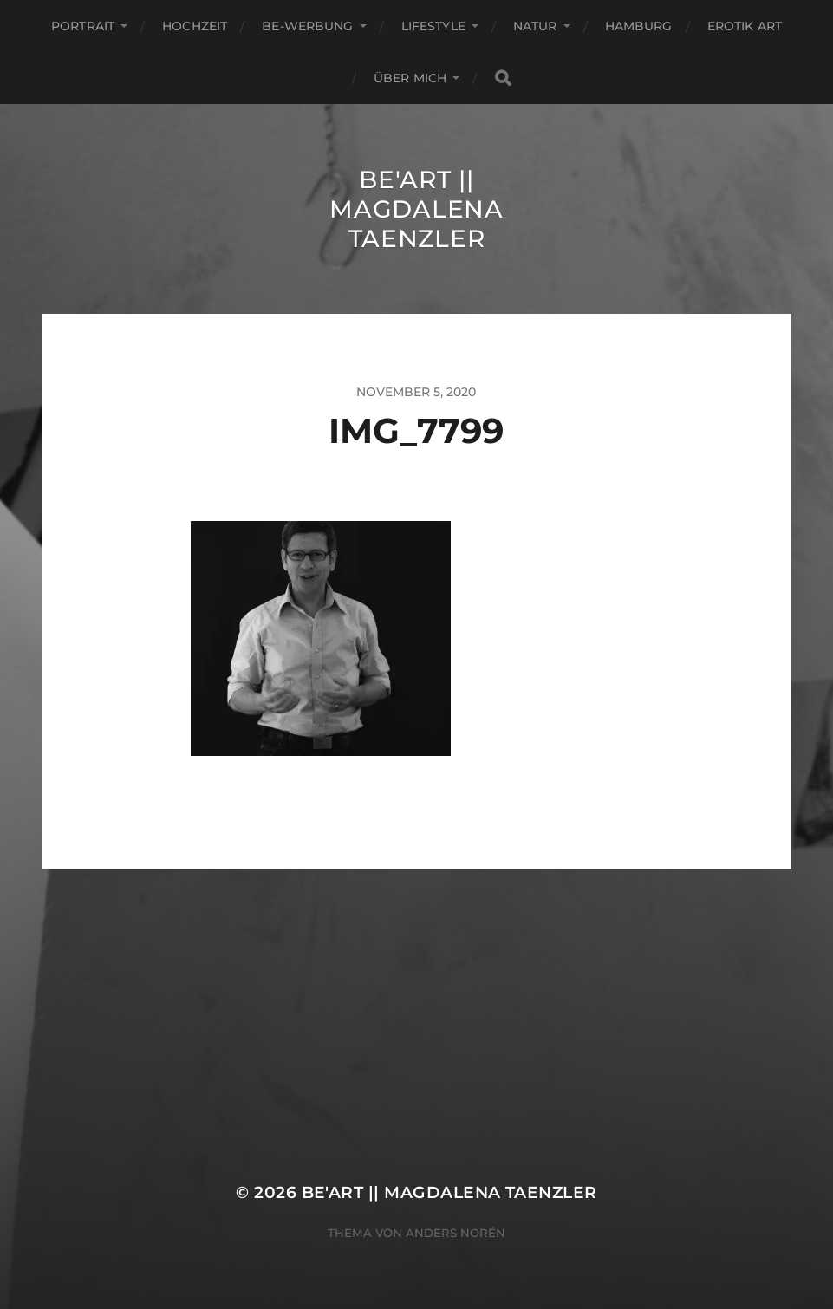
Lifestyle (433, 26)
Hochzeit (194, 26)
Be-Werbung (307, 26)
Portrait (82, 26)
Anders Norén (455, 1233)
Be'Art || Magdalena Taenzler (416, 209)
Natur (535, 26)
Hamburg (639, 26)
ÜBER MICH (410, 78)
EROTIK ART (744, 26)
